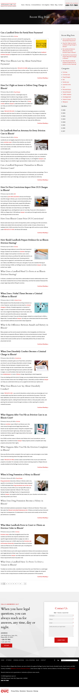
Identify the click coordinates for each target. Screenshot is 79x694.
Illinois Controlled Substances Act (18, 510)
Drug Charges (17, 92)
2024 (63, 116)
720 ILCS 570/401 (9, 111)
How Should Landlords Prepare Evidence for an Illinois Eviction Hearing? (69, 62)
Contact (60, 4)
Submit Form (61, 640)
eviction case (7, 142)
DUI (15, 194)
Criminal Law (18, 358)
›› (25, 583)
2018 (63, 128)
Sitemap (35, 691)
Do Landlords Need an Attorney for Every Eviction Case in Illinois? (69, 50)
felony (18, 374)
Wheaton (13, 668)
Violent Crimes (18, 300)
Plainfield (72, 668)
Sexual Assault (67, 92)
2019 (63, 125)
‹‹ (1, 583)
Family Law (66, 82)
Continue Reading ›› (42, 78)
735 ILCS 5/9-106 (9, 459)
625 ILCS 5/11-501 (9, 229)
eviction (22, 251)
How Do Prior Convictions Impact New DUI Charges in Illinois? (70, 56)
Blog (56, 4)
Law (64, 87)
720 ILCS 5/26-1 (8, 393)
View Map (6, 645)
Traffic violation (67, 94)
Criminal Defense (36, 4)
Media (52, 4)
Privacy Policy (15, 691)
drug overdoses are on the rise (22, 485)
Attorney (27, 4)
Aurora (18, 668)
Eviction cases (5, 534)
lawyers (7, 54)
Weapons (65, 102)
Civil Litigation (46, 4)
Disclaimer (23, 691)
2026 (63, 110)
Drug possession (5, 481)
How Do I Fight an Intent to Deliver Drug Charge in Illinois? (70, 44)
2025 (63, 113)
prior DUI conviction (13, 196)
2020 (63, 122)
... (22, 583)
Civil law (16, 36)
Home (22, 4)
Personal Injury (67, 89)
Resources (30, 691)
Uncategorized (67, 97)
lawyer (23, 212)
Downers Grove (25, 668)
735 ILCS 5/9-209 (22, 68)
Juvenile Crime (67, 84)
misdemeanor (7, 374)
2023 (63, 119)
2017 (63, 131)
